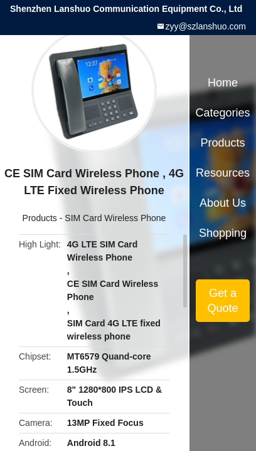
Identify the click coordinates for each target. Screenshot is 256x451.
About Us (223, 203)
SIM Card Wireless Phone (115, 218)
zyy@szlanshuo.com (205, 26)
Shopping (223, 233)
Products (40, 218)
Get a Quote (222, 300)
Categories (222, 112)
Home (223, 82)
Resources (223, 173)
